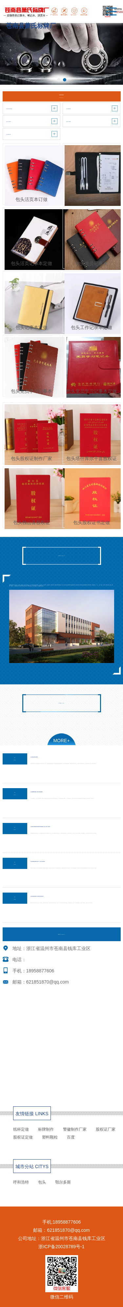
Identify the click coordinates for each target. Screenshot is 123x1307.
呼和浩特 (21, 1182)
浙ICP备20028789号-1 (61, 1246)
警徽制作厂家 (75, 1129)
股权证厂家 (105, 1129)
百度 (71, 1137)
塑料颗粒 (50, 1137)
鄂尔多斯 (63, 1182)
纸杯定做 (21, 1129)
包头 (42, 1182)
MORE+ (61, 740)
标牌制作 (46, 1129)
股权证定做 (23, 1137)
